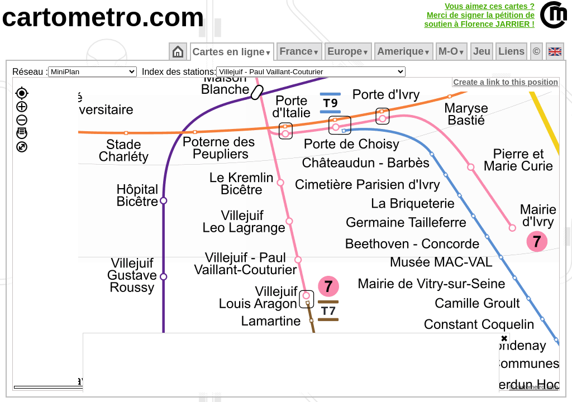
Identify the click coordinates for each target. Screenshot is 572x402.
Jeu (482, 51)
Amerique (404, 51)
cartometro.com (103, 17)
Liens (512, 51)
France (300, 51)
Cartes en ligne (232, 52)
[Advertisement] (291, 363)
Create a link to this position (506, 82)
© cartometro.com (534, 388)
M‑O (453, 51)
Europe (349, 51)
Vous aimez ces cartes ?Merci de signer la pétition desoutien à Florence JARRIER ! (479, 15)
